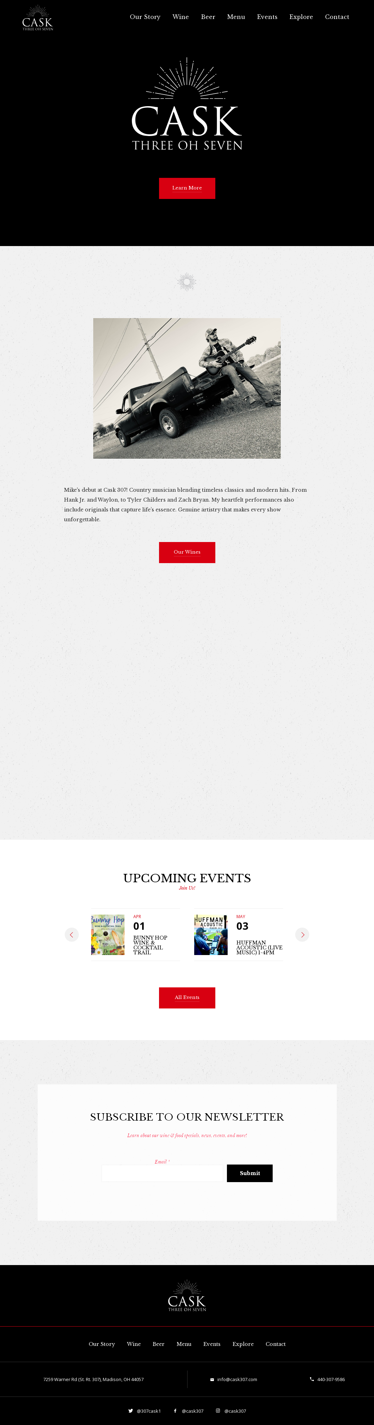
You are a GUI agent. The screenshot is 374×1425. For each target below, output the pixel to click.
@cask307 (192, 1411)
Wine (180, 16)
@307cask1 (148, 1411)
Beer (208, 16)
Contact (337, 16)
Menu (236, 16)
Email (162, 1162)
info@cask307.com (237, 1379)
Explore (301, 16)
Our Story (145, 16)
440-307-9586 (331, 1379)
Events (267, 16)
